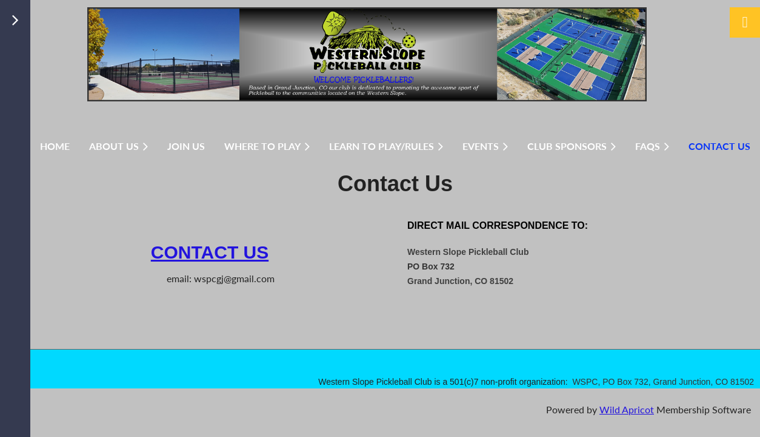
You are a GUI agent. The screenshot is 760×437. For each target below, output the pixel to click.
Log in (745, 22)
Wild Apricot (626, 409)
